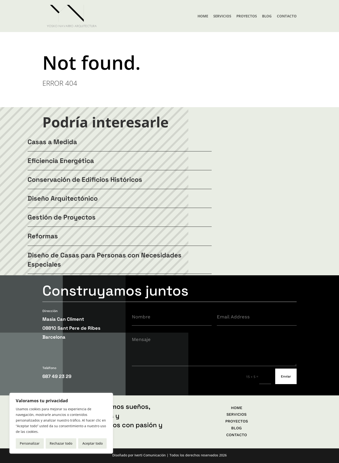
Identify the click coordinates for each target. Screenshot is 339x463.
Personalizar (30, 443)
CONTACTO (287, 16)
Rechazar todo (61, 443)
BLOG (267, 16)
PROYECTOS (246, 16)
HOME (203, 16)
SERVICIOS (222, 16)
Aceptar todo (92, 443)
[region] (61, 423)
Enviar (286, 376)
